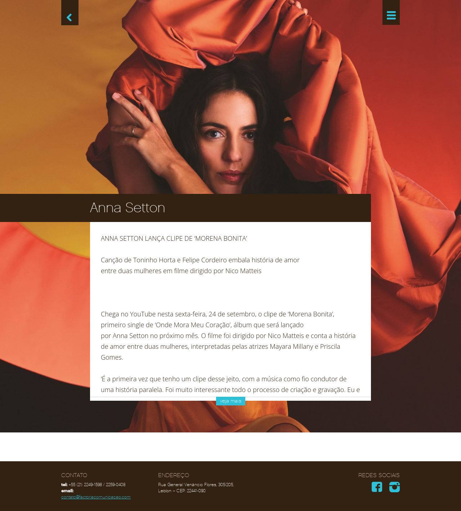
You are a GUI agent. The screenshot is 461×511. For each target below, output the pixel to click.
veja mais (230, 401)
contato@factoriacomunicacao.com (96, 496)
